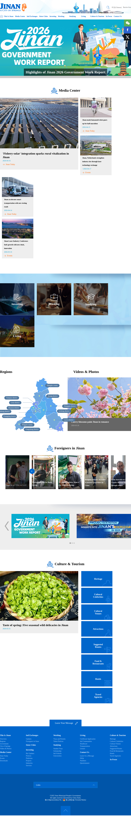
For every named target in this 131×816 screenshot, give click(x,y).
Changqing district (9, 416)
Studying (72, 16)
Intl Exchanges (32, 16)
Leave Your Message (66, 723)
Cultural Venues (115, 744)
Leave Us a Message (87, 756)
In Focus (109, 16)
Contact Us (118, 16)
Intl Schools (57, 753)
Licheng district (64, 411)
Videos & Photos (5, 749)
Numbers (83, 761)
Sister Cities (43, 16)
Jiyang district (52, 396)
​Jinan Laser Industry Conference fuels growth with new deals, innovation (16, 244)
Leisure (82, 749)
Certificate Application (87, 739)
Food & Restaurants (116, 751)
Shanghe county (52, 385)
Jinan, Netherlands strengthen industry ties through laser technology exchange (93, 161)
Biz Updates (30, 753)
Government (4, 744)
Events (86, 172)
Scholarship (57, 751)
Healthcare (83, 744)
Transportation (85, 746)
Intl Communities (86, 741)
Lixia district (15, 403)
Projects (28, 761)
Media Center (20, 16)
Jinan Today (9, 164)
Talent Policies (58, 741)
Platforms (29, 758)
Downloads (4, 761)
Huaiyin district (13, 408)
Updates (29, 739)
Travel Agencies (115, 756)
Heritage (113, 739)
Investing (53, 16)
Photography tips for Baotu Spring (42, 483)
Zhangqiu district (70, 406)
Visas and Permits (59, 739)
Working (61, 16)
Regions (6, 372)
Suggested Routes (116, 749)
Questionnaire (84, 763)
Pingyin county (27, 425)
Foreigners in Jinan (69, 448)
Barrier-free (127, 7)
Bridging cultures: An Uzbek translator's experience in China (95, 482)
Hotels (112, 753)
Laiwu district (68, 420)
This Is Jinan (8, 16)
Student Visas (58, 749)
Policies (28, 756)
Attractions (113, 746)
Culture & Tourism (97, 16)
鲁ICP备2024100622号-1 (53, 800)
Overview (3, 739)
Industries (29, 763)
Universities (57, 756)
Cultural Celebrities (116, 741)
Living (83, 16)
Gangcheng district (32, 429)
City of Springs (5, 746)
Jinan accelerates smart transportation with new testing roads (15, 203)
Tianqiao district (11, 398)
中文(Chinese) (117, 7)
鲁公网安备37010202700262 (74, 800)
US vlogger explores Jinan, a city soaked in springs (69, 483)
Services (29, 765)
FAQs (82, 758)
